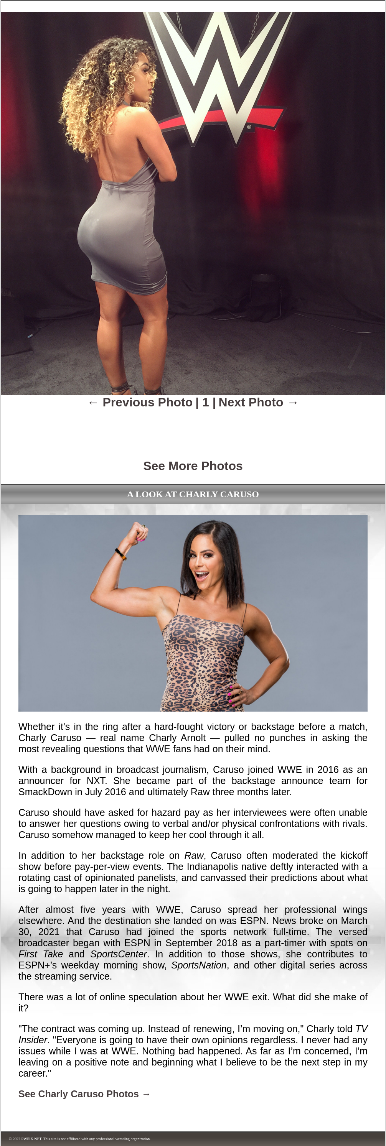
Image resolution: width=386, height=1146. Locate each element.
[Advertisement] (193, 428)
